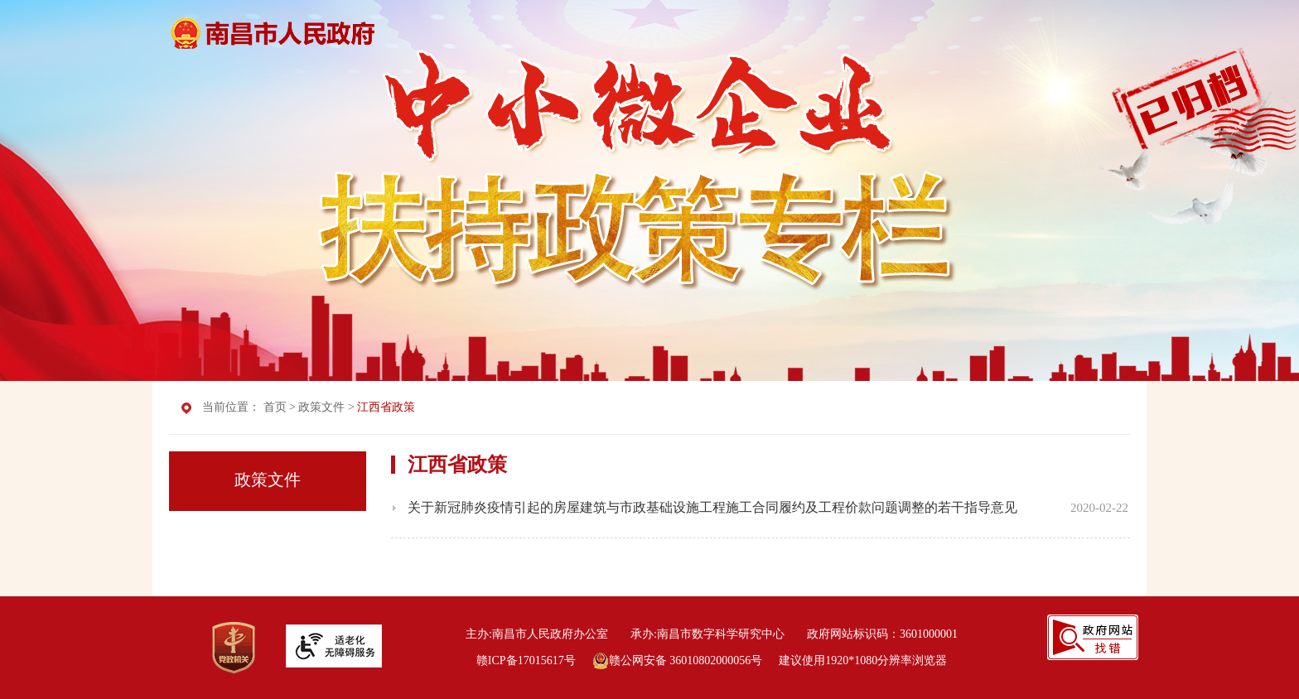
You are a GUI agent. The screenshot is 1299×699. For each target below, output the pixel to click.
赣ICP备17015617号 (526, 660)
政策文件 (321, 407)
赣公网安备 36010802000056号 (677, 660)
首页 (275, 407)
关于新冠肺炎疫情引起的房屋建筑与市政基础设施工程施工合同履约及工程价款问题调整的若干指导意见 (712, 507)
